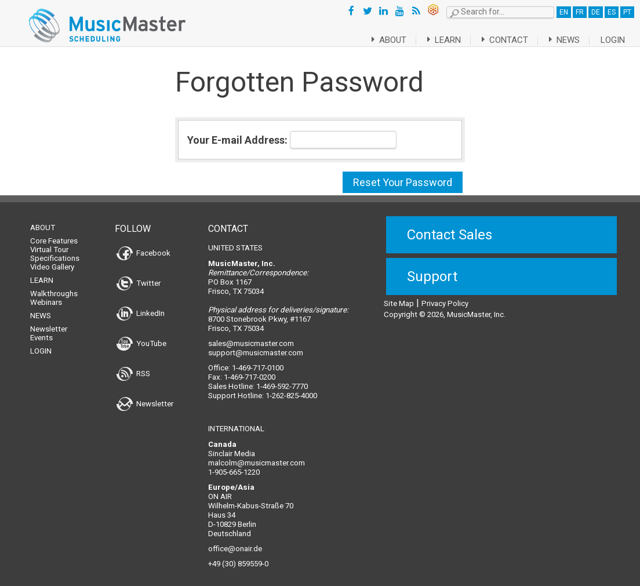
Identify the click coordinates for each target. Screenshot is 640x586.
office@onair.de (235, 541)
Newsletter (48, 322)
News (562, 40)
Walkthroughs (54, 286)
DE (595, 12)
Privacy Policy (444, 296)
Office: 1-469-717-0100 (245, 360)
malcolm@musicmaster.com (256, 456)
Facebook (143, 246)
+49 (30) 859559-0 (238, 556)
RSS (133, 366)
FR (580, 12)
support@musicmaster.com (255, 345)
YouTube (141, 336)
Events (41, 330)
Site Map (399, 296)
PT (627, 12)
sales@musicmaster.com (251, 336)
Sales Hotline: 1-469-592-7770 (258, 379)
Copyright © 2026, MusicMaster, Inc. (445, 307)
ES (612, 12)
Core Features (54, 234)
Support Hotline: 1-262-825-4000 (262, 388)
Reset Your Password (402, 182)
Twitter (139, 276)
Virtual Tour (49, 242)
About (374, 40)
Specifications (54, 251)
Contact (499, 40)
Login (613, 40)
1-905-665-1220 (234, 465)
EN (563, 12)
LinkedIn (141, 306)
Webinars (46, 295)
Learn (434, 40)
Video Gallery (52, 260)
